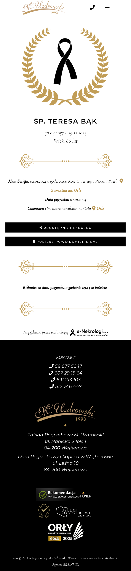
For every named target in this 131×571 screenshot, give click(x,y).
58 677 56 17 (65, 366)
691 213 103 (66, 379)
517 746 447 (65, 386)
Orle (98, 208)
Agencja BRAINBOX (65, 564)
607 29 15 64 (65, 373)
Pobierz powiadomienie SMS (65, 241)
